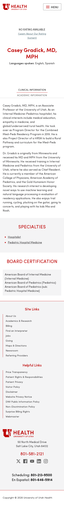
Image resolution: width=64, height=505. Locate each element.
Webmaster (12, 416)
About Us (11, 316)
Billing (9, 325)
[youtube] (32, 461)
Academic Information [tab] (32, 95)
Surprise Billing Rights (18, 411)
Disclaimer (12, 391)
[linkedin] (39, 461)
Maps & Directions (16, 345)
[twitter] (18, 461)
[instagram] (46, 461)
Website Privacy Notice (19, 396)
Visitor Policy (13, 386)
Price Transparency (16, 372)
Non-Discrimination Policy (20, 406)
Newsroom (12, 350)
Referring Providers (17, 355)
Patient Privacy (14, 381)
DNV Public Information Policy (22, 401)
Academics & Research (19, 320)
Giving (9, 340)
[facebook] (25, 461)
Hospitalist (14, 237)
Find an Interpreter (16, 330)
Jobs (8, 335)
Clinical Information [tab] (32, 89)
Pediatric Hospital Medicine (25, 242)
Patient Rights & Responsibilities (24, 377)
